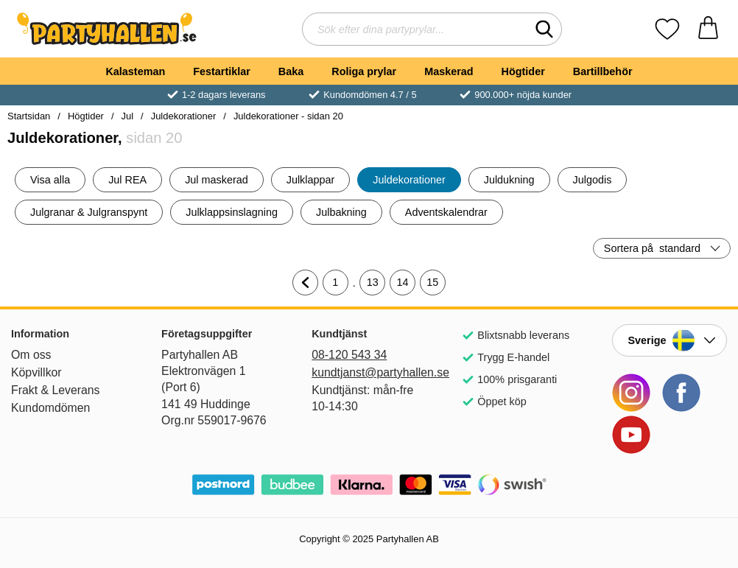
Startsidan (28, 116)
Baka (290, 71)
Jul (128, 116)
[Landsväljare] (669, 340)
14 (406, 285)
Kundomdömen (50, 408)
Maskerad (448, 71)
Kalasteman (135, 71)
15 (436, 285)
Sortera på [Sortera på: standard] (652, 248)
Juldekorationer (184, 116)
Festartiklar (221, 71)
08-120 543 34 (349, 354)
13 (376, 285)
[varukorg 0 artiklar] (708, 29)
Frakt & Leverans (55, 390)
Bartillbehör (603, 71)
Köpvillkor (36, 372)
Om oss (31, 354)
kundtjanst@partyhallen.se (369, 372)
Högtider (523, 71)
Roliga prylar (363, 71)
